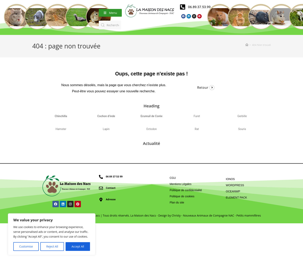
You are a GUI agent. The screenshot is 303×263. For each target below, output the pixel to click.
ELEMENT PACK (236, 197)
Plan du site (177, 202)
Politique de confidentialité (186, 190)
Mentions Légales (181, 184)
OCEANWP (233, 191)
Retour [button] (202, 87)
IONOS (230, 179)
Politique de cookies (182, 196)
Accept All (78, 246)
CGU (173, 177)
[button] (110, 13)
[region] (51, 234)
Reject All (52, 246)
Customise (26, 246)
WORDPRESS (235, 185)
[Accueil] (247, 45)
